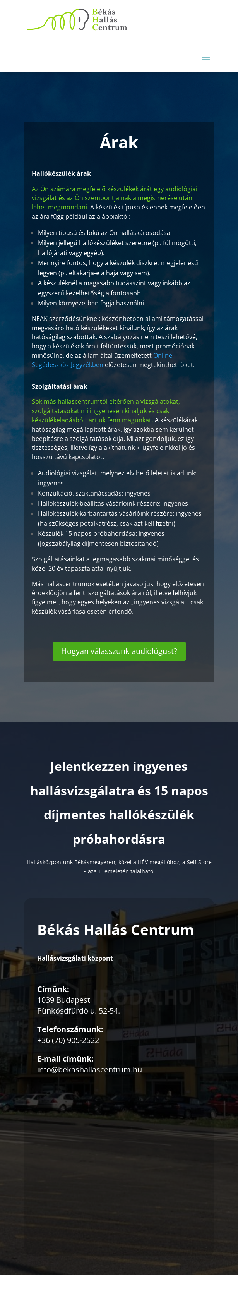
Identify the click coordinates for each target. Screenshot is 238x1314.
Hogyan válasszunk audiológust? (119, 651)
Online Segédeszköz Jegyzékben (102, 360)
